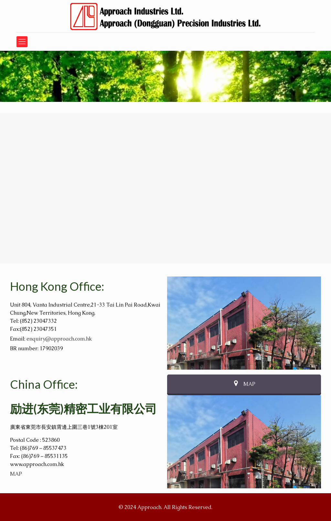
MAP (16, 474)
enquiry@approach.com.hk (59, 338)
